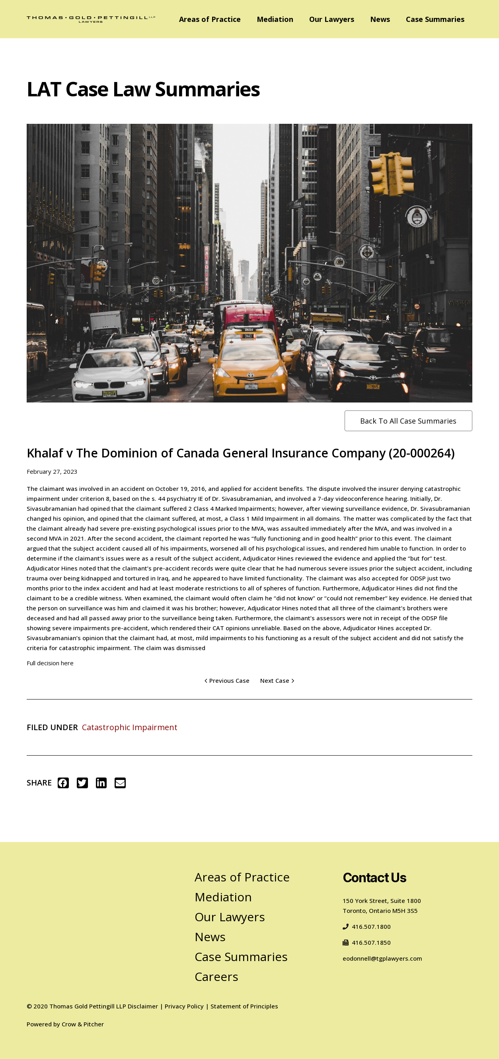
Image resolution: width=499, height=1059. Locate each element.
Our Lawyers (331, 19)
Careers (216, 976)
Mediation (275, 19)
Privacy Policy (184, 1006)
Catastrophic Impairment (129, 727)
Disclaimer (143, 1006)
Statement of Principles (244, 1006)
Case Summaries (435, 19)
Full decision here (50, 663)
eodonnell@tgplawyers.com (382, 958)
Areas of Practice (210, 19)
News (380, 19)
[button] (63, 783)
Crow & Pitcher (83, 1024)
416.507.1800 (367, 926)
